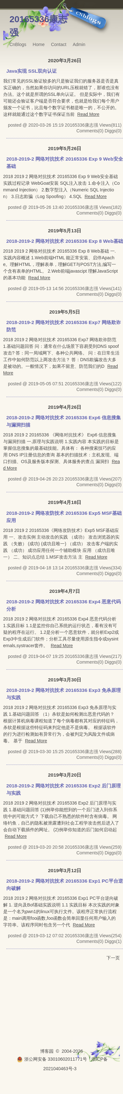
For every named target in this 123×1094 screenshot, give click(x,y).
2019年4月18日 (65, 502)
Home (39, 44)
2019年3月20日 (65, 775)
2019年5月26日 (65, 148)
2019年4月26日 (65, 407)
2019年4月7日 (64, 591)
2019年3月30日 (65, 679)
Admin (79, 44)
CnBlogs (18, 44)
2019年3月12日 (65, 870)
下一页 (113, 957)
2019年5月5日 (64, 312)
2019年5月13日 (65, 230)
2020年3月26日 (65, 60)
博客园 (47, 1051)
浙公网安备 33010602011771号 (52, 1059)
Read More (88, 114)
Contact (58, 44)
